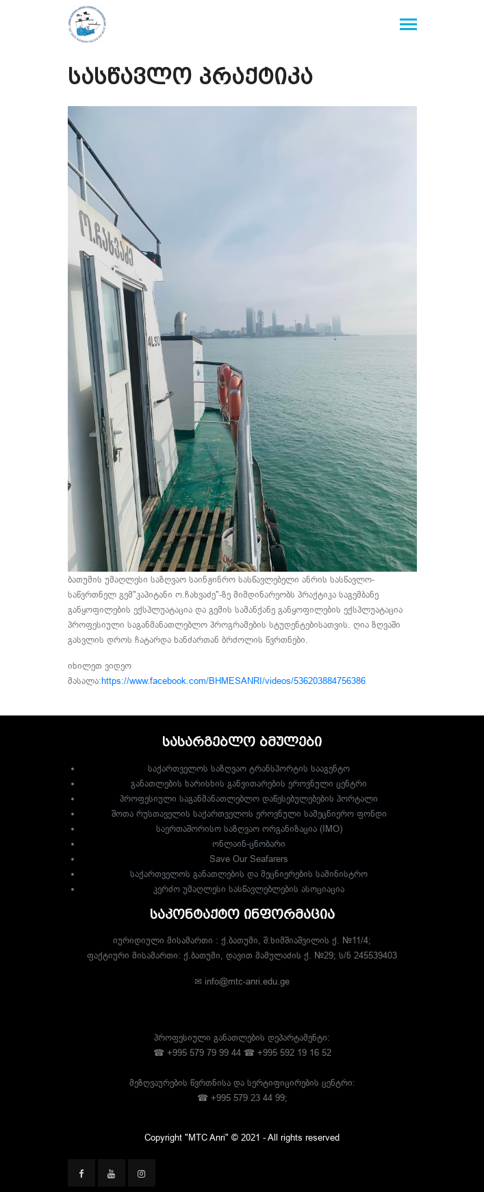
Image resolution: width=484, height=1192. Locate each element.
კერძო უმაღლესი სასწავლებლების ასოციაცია (248, 888)
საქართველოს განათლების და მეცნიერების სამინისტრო (249, 873)
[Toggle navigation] (408, 25)
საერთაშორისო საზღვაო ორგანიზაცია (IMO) (249, 828)
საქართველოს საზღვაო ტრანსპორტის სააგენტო (249, 768)
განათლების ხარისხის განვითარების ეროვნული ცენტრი (249, 783)
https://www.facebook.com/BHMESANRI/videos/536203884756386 (233, 680)
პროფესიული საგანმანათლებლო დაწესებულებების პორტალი (249, 798)
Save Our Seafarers (248, 858)
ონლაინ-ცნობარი (248, 843)
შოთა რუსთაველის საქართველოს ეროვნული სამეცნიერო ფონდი (249, 813)
